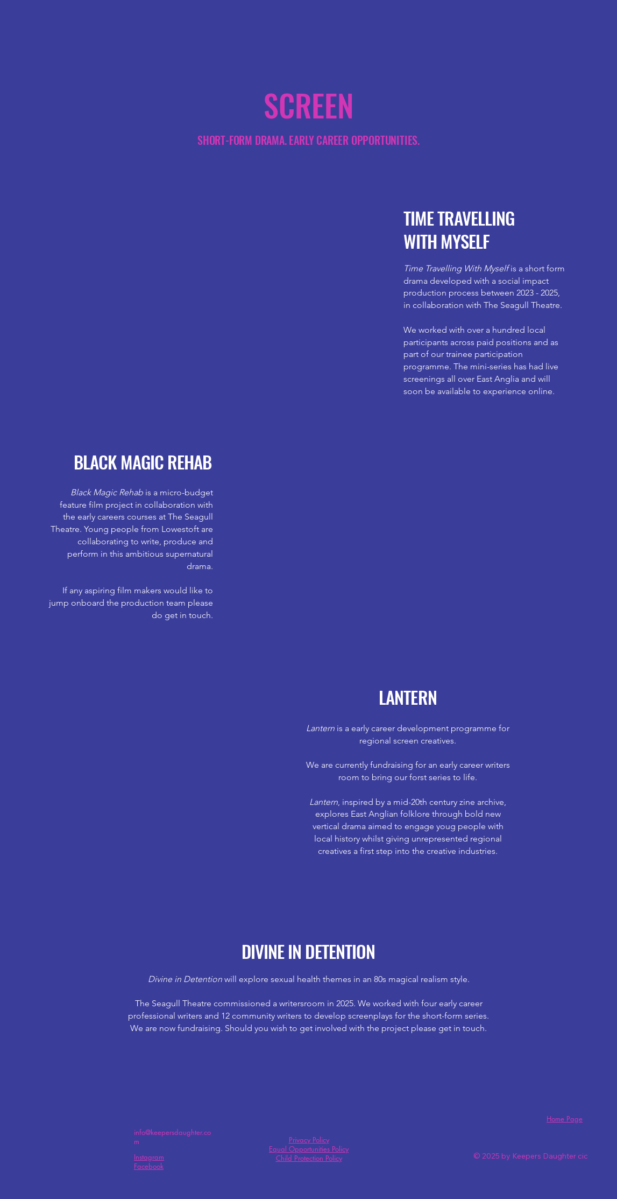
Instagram (149, 1157)
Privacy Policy (309, 1140)
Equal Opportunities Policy (309, 1149)
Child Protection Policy (309, 1158)
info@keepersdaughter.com (172, 1136)
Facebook (149, 1166)
